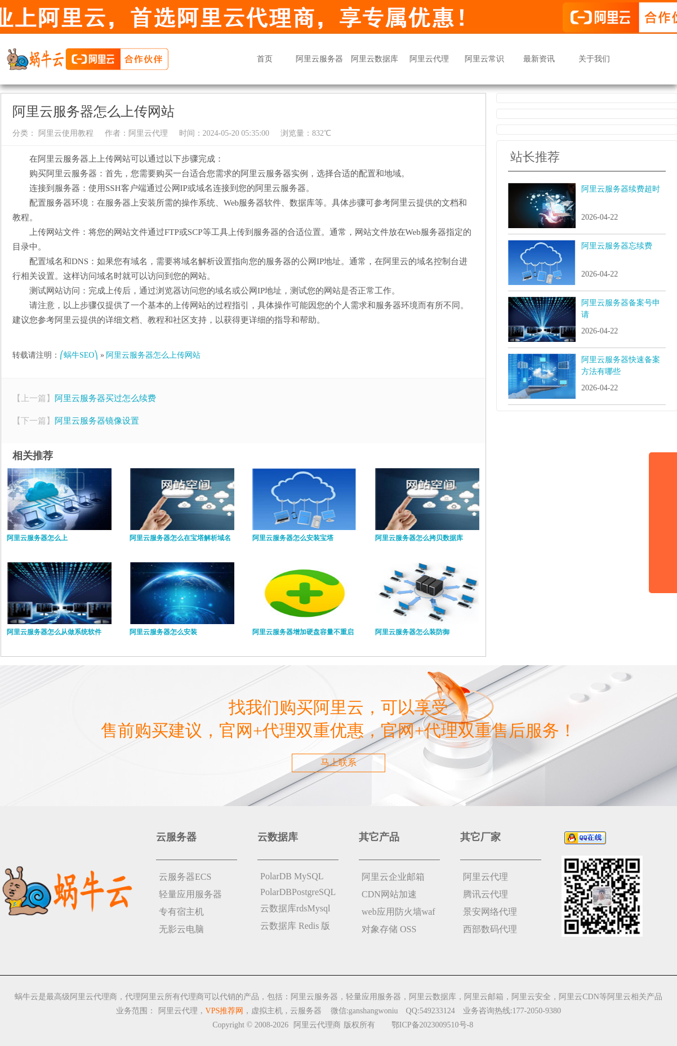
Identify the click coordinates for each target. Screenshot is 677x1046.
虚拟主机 (267, 1011)
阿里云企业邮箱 (393, 877)
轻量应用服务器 (190, 894)
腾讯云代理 (485, 894)
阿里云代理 (429, 59)
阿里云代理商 (317, 1025)
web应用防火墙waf (398, 911)
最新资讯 (539, 59)
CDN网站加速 (389, 894)
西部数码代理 (490, 929)
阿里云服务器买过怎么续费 (105, 398)
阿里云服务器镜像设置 (97, 420)
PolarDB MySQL (291, 876)
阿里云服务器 (319, 59)
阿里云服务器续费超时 (620, 189)
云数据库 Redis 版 (295, 926)
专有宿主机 (181, 911)
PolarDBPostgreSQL (298, 892)
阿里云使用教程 (64, 133)
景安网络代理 (490, 911)
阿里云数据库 (374, 59)
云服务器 (306, 1011)
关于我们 (594, 59)
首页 (265, 59)
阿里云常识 (484, 59)
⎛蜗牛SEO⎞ (79, 355)
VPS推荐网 (225, 1011)
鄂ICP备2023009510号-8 (432, 1025)
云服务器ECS (185, 877)
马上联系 (338, 762)
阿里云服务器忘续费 (616, 246)
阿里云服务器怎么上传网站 (153, 355)
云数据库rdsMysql (295, 908)
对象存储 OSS (389, 929)
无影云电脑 (181, 929)
